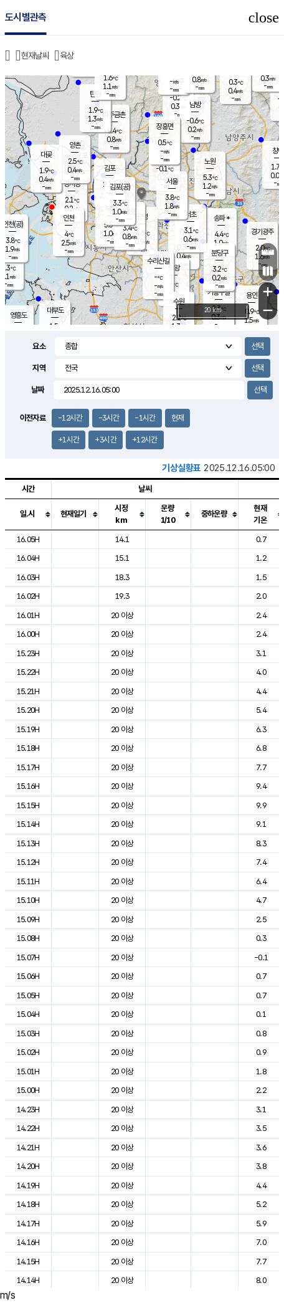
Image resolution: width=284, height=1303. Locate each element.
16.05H (28, 539)
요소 (38, 346)
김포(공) (120, 187)
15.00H (28, 1090)
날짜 (37, 389)
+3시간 (105, 439)
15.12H (28, 862)
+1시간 (68, 439)
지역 (38, 368)
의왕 (173, 268)
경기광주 (262, 231)
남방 (195, 104)
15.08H (28, 938)
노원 (209, 161)
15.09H (28, 919)
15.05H (28, 995)
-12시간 (70, 417)
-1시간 (145, 417)
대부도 (55, 310)
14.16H (28, 1242)
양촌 (74, 145)
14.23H (28, 1109)
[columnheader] (28, 514)
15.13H (28, 843)
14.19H (28, 1185)
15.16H (28, 786)
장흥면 (164, 126)
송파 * (221, 218)
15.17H (28, 767)
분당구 (219, 253)
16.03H (28, 577)
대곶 (46, 154)
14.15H (28, 1261)
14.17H (28, 1223)
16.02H (28, 596)
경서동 (72, 183)
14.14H (28, 1280)
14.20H (28, 1166)
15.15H (28, 805)
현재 (177, 417)
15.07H (28, 957)
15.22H (28, 672)
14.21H (28, 1147)
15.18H (28, 748)
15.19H (28, 729)
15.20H (28, 710)
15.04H (28, 1014)
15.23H (28, 653)
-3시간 (108, 417)
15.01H (28, 1071)
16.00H (28, 634)
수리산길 (158, 261)
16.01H (28, 615)
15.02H (28, 1052)
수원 (178, 301)
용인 (251, 295)
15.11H (28, 881)
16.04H (28, 558)
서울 (172, 181)
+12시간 (145, 439)
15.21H (28, 691)
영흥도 (18, 315)
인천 (68, 218)
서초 (190, 214)
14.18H (28, 1204)
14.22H (28, 1128)
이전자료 (32, 417)
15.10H (28, 900)
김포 (109, 168)
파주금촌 (114, 114)
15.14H (28, 824)
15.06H (28, 976)
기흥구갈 (218, 292)
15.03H (28, 1033)
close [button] (264, 17)
